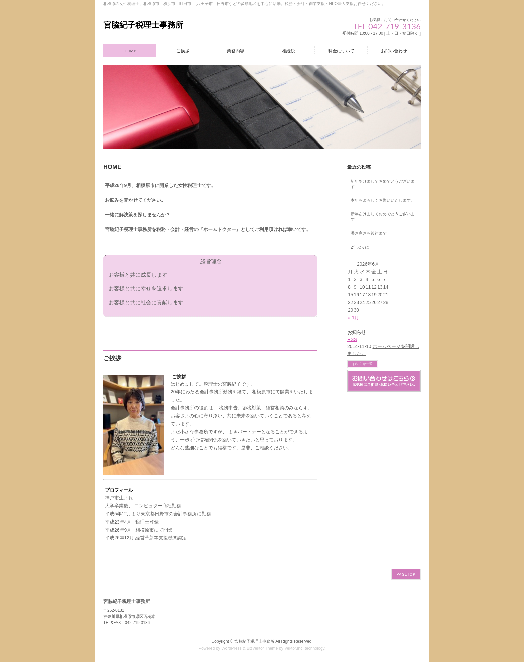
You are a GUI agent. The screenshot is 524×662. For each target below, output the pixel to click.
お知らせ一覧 (363, 364)
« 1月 (353, 317)
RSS (352, 339)
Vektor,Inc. (294, 648)
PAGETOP (406, 574)
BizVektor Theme (262, 648)
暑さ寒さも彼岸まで (369, 233)
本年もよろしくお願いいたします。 (383, 200)
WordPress (231, 648)
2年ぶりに (360, 247)
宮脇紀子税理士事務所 (143, 24)
